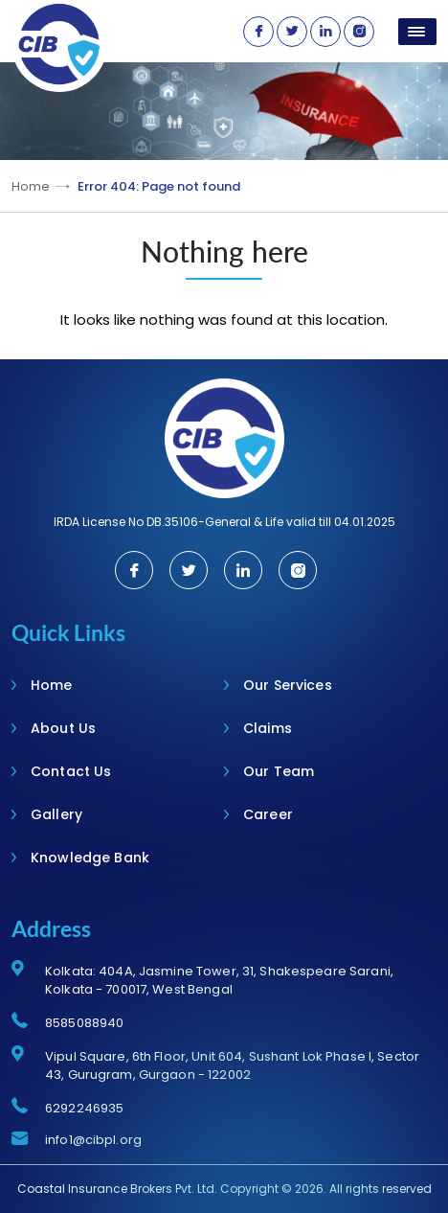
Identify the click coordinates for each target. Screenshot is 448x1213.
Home (30, 186)
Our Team (278, 771)
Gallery (56, 814)
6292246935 (84, 1108)
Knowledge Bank (90, 857)
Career (268, 814)
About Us (63, 728)
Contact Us (71, 771)
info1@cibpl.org (93, 1140)
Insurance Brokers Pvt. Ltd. (142, 1188)
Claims (267, 728)
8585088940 (84, 1023)
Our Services (287, 685)
